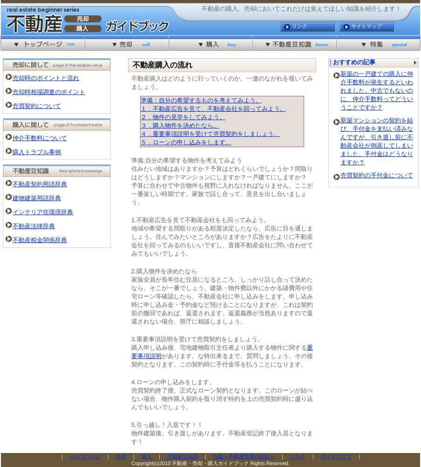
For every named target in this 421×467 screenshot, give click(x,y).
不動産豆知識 (294, 43)
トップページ (85, 456)
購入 (210, 43)
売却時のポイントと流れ (46, 77)
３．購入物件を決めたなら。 (180, 125)
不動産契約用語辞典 (40, 184)
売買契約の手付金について (376, 175)
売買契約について (37, 105)
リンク (299, 26)
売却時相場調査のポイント (49, 91)
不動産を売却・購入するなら (43, 43)
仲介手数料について (40, 138)
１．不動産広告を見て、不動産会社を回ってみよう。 (213, 108)
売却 (127, 43)
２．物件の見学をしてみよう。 (183, 117)
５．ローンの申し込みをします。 (186, 142)
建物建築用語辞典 (37, 198)
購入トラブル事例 (37, 152)
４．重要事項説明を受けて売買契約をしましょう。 (210, 133)
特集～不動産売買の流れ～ (244, 456)
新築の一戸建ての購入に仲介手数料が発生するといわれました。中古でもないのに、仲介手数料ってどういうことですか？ (376, 90)
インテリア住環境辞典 (43, 212)
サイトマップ (366, 26)
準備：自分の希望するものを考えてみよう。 (201, 100)
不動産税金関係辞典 (40, 240)
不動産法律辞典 (34, 226)
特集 (378, 43)
